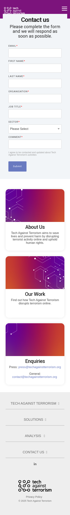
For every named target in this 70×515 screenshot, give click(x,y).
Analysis (33, 436)
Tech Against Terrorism (33, 403)
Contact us (33, 452)
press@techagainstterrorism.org (39, 367)
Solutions (33, 419)
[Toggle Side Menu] (64, 8)
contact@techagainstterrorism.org (34, 376)
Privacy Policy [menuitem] (34, 496)
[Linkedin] (35, 466)
